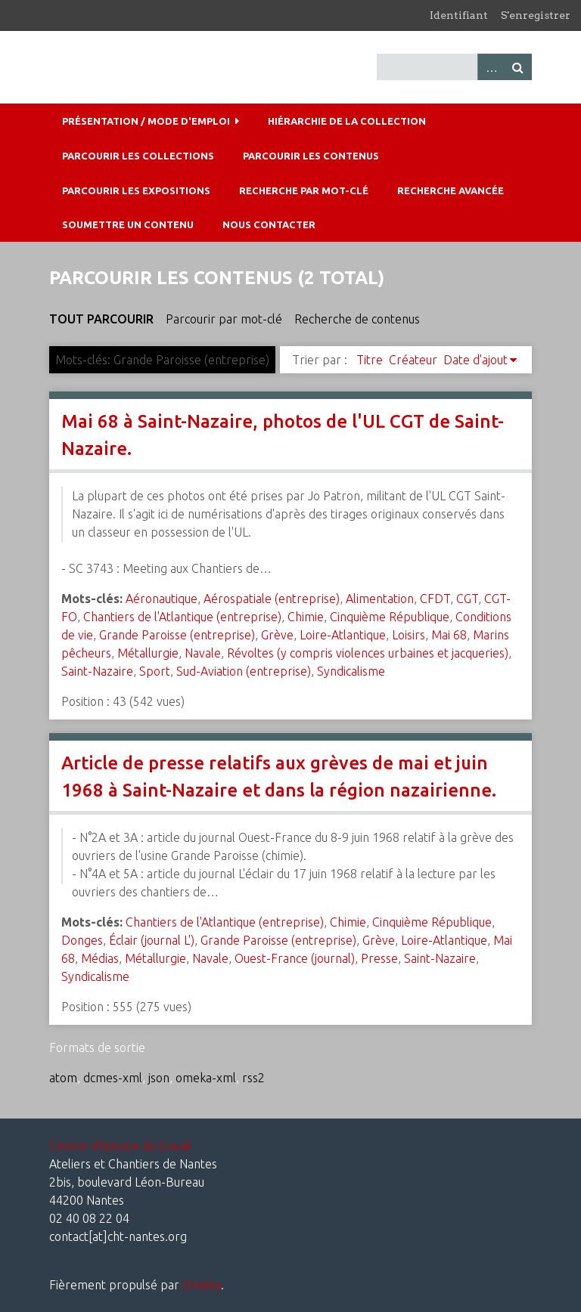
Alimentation (380, 598)
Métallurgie (148, 653)
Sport (154, 671)
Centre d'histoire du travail (120, 1146)
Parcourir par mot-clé (224, 319)
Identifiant (459, 15)
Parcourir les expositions (136, 190)
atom (63, 1078)
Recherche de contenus (357, 319)
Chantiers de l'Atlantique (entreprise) (182, 617)
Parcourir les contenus (311, 155)
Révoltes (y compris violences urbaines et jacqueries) (367, 653)
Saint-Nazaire (97, 671)
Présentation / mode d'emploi (146, 121)
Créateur (413, 360)
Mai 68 (449, 635)
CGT (467, 598)
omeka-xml (206, 1078)
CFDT (435, 598)
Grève (277, 635)
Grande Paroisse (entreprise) (177, 635)
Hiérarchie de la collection (347, 121)
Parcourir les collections (138, 155)
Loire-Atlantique (343, 635)
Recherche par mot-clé (303, 190)
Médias (100, 958)
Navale (203, 653)
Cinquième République (389, 617)
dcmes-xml (112, 1078)
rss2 (253, 1078)
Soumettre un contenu (128, 224)
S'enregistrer (535, 15)
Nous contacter (268, 224)
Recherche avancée (450, 190)
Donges (82, 940)
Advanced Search (491, 67)
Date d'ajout (475, 360)
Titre (369, 360)
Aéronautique (161, 598)
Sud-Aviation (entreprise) (243, 671)
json (158, 1078)
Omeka (201, 1285)
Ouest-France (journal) (295, 958)
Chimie (305, 617)
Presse (379, 958)
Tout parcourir (101, 319)
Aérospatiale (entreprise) (272, 598)
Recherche (518, 67)
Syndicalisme (351, 671)
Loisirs (408, 635)
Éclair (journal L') (151, 940)
